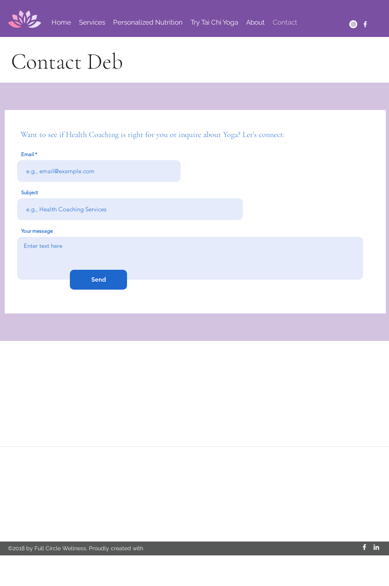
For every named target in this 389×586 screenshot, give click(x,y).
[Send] (98, 280)
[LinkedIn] (376, 547)
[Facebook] (365, 24)
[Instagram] (353, 24)
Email (27, 154)
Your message (37, 231)
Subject (29, 192)
